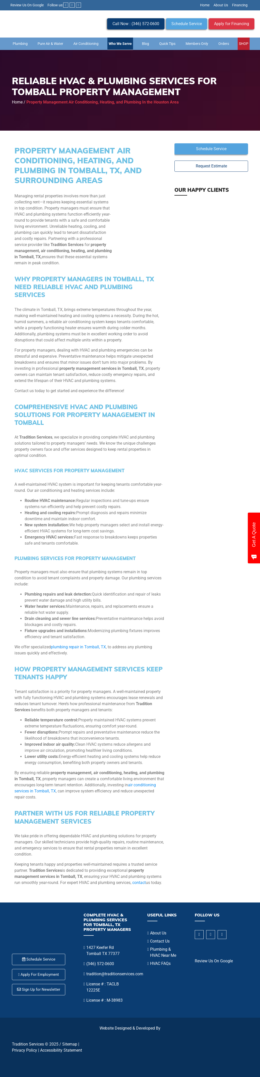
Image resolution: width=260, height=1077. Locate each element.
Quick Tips (167, 44)
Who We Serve (120, 44)
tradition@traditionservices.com (114, 973)
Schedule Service (186, 23)
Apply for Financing (231, 23)
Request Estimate (211, 166)
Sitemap (69, 1044)
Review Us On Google (27, 5)
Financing (240, 5)
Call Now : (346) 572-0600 (135, 23)
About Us (221, 5)
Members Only (197, 44)
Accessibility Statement (61, 1050)
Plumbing (20, 44)
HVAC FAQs (160, 963)
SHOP (243, 44)
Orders (223, 44)
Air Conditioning (86, 44)
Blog (145, 44)
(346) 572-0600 (100, 963)
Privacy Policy (24, 1050)
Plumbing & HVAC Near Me (163, 952)
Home (204, 5)
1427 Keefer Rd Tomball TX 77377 (103, 950)
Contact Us (160, 941)
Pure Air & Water (50, 44)
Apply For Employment (38, 974)
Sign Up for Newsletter (38, 989)
